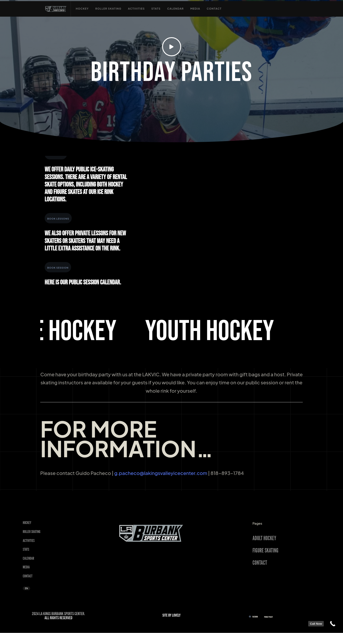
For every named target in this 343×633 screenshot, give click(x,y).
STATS (26, 549)
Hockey (27, 522)
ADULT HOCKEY (264, 537)
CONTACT (259, 562)
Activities (29, 540)
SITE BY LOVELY (172, 615)
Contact (28, 576)
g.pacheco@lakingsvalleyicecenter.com (160, 473)
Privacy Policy (268, 617)
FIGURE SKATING (265, 550)
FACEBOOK (253, 616)
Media (26, 567)
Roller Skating (31, 531)
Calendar (28, 558)
